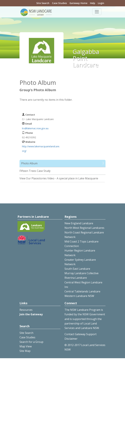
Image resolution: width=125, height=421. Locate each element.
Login (101, 3)
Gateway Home (78, 3)
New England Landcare (78, 223)
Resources (26, 310)
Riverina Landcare (75, 278)
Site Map (25, 351)
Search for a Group (31, 342)
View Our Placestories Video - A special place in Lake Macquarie (59, 178)
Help (92, 3)
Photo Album (29, 163)
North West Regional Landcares (84, 228)
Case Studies (59, 3)
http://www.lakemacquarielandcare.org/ (41, 148)
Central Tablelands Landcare (82, 291)
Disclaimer (71, 339)
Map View (26, 346)
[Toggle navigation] (97, 11)
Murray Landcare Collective (81, 273)
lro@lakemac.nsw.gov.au (35, 128)
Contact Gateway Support (80, 334)
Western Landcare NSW (79, 296)
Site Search (42, 3)
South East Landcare (77, 269)
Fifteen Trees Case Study (35, 171)
